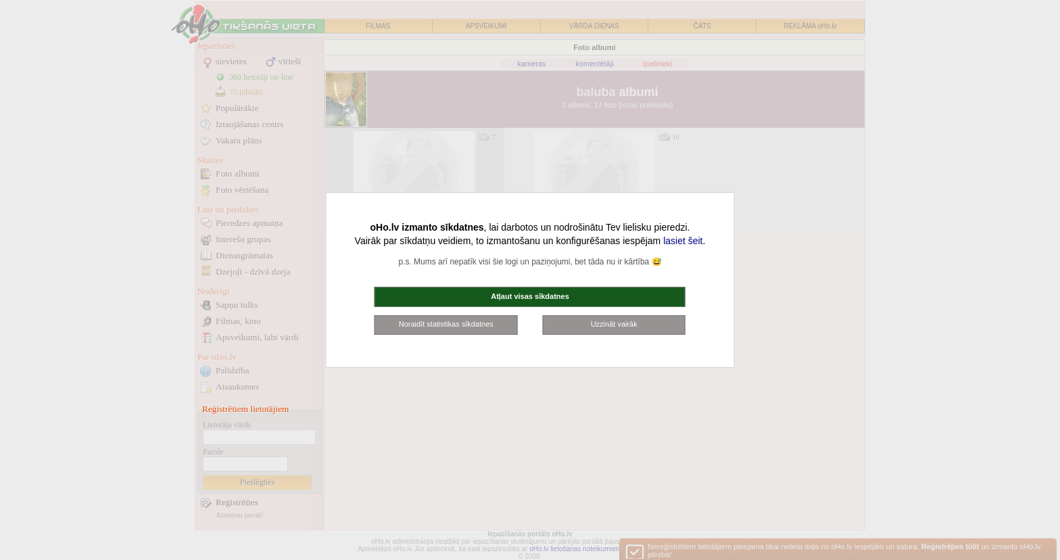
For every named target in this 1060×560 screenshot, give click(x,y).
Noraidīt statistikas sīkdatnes (446, 324)
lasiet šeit (682, 240)
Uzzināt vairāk (614, 324)
